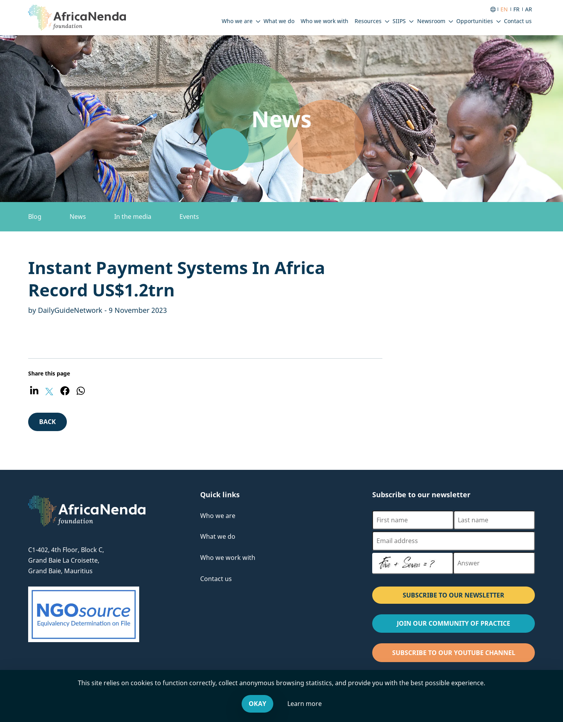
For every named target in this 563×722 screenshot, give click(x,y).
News (78, 216)
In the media (132, 216)
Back (53, 424)
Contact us (216, 578)
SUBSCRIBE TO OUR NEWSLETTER (453, 595)
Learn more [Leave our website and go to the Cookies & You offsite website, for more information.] (304, 703)
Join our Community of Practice (466, 625)
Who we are (237, 21)
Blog (34, 216)
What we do (217, 536)
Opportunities (474, 21)
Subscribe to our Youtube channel (463, 655)
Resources (368, 21)
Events (189, 216)
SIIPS (399, 21)
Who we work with (227, 557)
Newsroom (431, 21)
